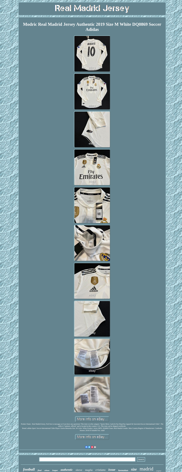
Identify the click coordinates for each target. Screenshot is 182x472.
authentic (67, 469)
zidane (46, 470)
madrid (146, 468)
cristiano (100, 469)
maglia (89, 469)
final (40, 470)
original (158, 471)
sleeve (79, 469)
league (55, 470)
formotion (123, 470)
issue (111, 469)
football (29, 469)
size (134, 469)
